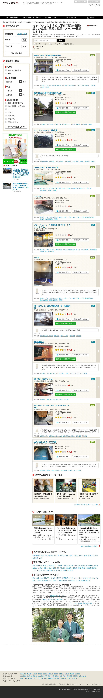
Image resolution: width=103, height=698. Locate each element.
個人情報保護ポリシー (65, 689)
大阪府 (56, 674)
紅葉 (71, 570)
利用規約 (91, 689)
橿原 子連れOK (53, 188)
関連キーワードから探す (11, 681)
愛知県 (72, 674)
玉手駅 (49, 190)
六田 (89, 555)
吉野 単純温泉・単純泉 (46, 336)
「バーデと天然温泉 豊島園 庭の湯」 (81, 603)
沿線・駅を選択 (16, 53)
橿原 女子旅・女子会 (64, 188)
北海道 (61, 674)
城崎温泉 (41, 676)
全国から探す (22, 34)
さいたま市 (39, 678)
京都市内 (63, 678)
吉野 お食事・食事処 (55, 85)
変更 (24, 40)
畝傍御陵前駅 (93, 249)
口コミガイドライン (78, 684)
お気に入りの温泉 (80, 2)
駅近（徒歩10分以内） (89, 568)
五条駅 (82, 161)
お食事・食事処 (63, 565)
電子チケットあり (41, 44)
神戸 (75, 678)
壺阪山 (51, 555)
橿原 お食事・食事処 (74, 249)
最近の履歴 (94, 2)
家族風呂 (11, 119)
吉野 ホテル (59, 399)
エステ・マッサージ (38, 570)
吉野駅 (47, 87)
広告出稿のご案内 (64, 684)
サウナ (96, 565)
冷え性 (71, 565)
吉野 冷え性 (57, 124)
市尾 (55, 555)
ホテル (49, 568)
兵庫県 (40, 674)
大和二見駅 (75, 161)
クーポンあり (55, 44)
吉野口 (62, 555)
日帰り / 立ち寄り (14, 70)
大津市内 (70, 678)
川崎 (25, 678)
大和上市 (95, 555)
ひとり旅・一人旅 (87, 565)
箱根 (28, 676)
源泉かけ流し (13, 122)
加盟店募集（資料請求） (49, 684)
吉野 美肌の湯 (59, 161)
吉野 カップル (44, 85)
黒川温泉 (69, 676)
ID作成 (98, 5)
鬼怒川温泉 (82, 676)
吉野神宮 (35, 558)
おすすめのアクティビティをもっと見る (86, 504)
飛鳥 (46, 555)
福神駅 (93, 161)
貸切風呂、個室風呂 (62, 570)
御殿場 (50, 678)
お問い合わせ (96, 684)
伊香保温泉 (55, 676)
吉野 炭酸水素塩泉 (45, 470)
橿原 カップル (44, 188)
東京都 (51, 674)
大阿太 (75, 555)
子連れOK (56, 568)
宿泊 (33, 565)
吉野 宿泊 (42, 124)
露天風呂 (39, 565)
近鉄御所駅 (43, 190)
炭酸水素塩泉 (50, 570)
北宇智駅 (87, 161)
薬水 (67, 555)
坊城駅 (42, 219)
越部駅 (87, 85)
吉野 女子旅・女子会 (75, 373)
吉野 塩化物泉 (44, 161)
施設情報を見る (63, 70)
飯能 (45, 678)
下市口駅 (92, 85)
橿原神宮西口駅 (89, 217)
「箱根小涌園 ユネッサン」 (57, 596)
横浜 (21, 678)
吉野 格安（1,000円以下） (69, 85)
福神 (71, 555)
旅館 (45, 568)
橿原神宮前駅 (49, 219)
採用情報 (97, 689)
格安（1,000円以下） (50, 565)
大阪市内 (56, 678)
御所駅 (89, 188)
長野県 (67, 674)
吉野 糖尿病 (68, 161)
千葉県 (35, 674)
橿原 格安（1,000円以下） (78, 188)
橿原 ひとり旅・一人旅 (65, 217)
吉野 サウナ (81, 85)
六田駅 (42, 87)
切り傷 (62, 568)
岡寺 (42, 555)
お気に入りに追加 (81, 70)
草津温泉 (23, 676)
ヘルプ (88, 684)
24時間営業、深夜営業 (16, 106)
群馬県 (45, 674)
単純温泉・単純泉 (71, 568)
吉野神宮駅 (84, 124)
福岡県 (77, 674)
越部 (85, 555)
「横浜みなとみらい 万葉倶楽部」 (53, 599)
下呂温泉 (47, 676)
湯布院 (75, 676)
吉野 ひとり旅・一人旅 (62, 373)
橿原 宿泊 (42, 249)
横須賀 (30, 678)
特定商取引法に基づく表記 (80, 689)
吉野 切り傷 (50, 124)
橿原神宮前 (36, 555)
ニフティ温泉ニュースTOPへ (89, 546)
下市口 (81, 555)
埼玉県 (29, 674)
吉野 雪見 (72, 336)
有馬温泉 (34, 676)
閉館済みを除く (69, 44)
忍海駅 (54, 190)
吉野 (40, 558)
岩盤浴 (10, 112)
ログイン (91, 5)
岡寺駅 (55, 219)
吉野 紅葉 (78, 436)
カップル (77, 565)
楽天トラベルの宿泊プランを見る (65, 112)
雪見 (79, 568)
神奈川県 (23, 674)
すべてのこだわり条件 (16, 127)
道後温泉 (63, 676)
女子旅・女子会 (37, 568)
